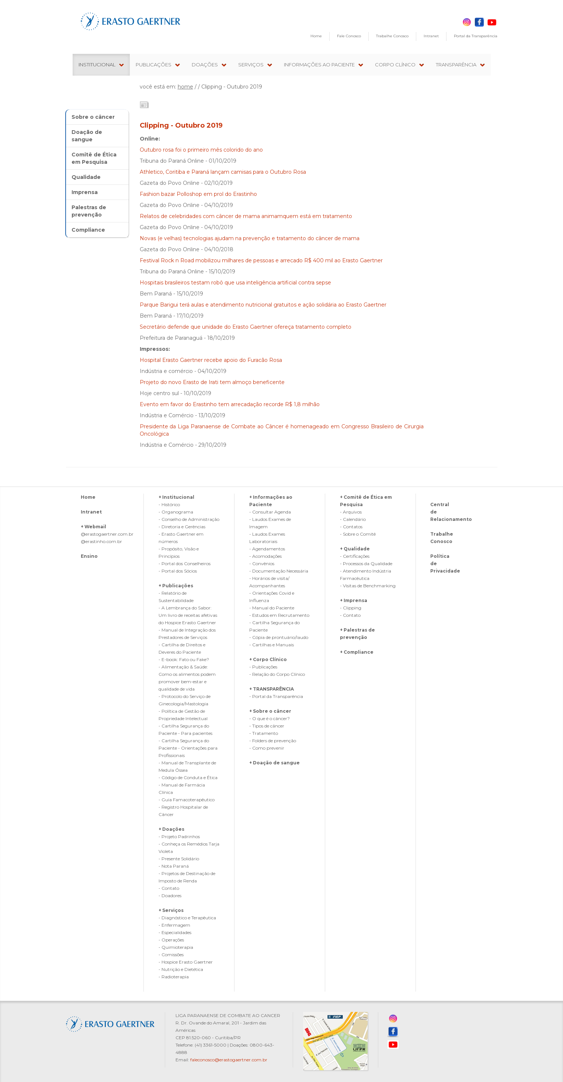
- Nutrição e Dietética (181, 969)
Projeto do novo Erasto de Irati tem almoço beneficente (212, 382)
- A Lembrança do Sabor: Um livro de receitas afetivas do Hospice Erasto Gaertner (188, 615)
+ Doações (171, 829)
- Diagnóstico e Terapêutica (187, 917)
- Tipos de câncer (266, 726)
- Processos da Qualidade (366, 563)
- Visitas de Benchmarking (368, 585)
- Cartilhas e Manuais (271, 644)
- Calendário (353, 519)
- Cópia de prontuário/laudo (278, 637)
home (185, 86)
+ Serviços (171, 910)
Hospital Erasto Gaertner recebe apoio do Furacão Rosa (211, 360)
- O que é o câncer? (269, 718)
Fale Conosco (349, 36)
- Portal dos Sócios (178, 571)
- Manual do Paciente (271, 608)
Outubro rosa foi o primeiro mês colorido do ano (201, 149)
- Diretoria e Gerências (182, 526)
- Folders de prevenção (272, 740)
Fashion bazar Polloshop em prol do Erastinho (198, 194)
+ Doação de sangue (274, 762)
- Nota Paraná (174, 866)
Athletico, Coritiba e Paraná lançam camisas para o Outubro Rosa (223, 172)
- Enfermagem (174, 925)
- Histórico (169, 504)
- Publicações (263, 667)
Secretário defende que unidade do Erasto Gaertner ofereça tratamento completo (245, 327)
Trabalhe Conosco (392, 36)
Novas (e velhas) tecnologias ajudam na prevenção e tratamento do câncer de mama (249, 238)
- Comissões (171, 954)
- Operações (171, 940)
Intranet (431, 36)
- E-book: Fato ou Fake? (184, 659)
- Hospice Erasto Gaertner (186, 962)
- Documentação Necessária (278, 571)
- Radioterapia (174, 976)
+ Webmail (93, 526)
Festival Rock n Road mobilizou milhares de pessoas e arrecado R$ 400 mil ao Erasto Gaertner (261, 260)
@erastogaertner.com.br (107, 534)
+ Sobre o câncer (270, 711)
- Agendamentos (267, 549)
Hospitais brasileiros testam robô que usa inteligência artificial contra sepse (235, 282)
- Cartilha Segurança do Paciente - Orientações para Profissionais (188, 748)
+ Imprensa (353, 600)
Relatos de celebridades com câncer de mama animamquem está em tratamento (246, 216)
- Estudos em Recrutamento (279, 615)
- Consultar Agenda (270, 512)
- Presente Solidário (179, 858)
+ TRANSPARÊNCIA (271, 689)
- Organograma (176, 512)
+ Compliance (356, 652)
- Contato (169, 888)
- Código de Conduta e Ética (188, 777)
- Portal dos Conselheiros (185, 563)
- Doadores (170, 895)
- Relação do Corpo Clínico (277, 674)
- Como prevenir (266, 748)
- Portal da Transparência (276, 696)
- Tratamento (263, 733)
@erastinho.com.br (101, 541)
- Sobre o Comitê (358, 534)
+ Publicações (176, 585)
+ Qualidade (355, 549)
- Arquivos (351, 512)
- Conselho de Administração (189, 519)
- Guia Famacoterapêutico (187, 799)
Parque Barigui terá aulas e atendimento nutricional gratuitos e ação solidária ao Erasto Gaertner (263, 304)
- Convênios (261, 563)
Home (316, 36)
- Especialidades (175, 932)
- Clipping (350, 608)
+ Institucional (176, 497)
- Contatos (351, 526)
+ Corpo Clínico (268, 659)
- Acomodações (265, 556)
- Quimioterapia (176, 947)
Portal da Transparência (475, 36)
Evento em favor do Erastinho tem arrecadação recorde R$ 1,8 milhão (230, 404)
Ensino (89, 556)
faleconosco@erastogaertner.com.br (228, 1059)
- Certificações (354, 556)
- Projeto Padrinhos (179, 836)
